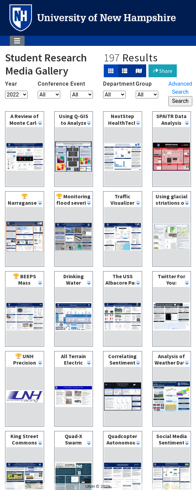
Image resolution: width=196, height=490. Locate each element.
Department (114, 84)
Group (144, 84)
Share (162, 70)
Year (11, 84)
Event (77, 84)
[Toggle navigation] (17, 41)
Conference (49, 84)
